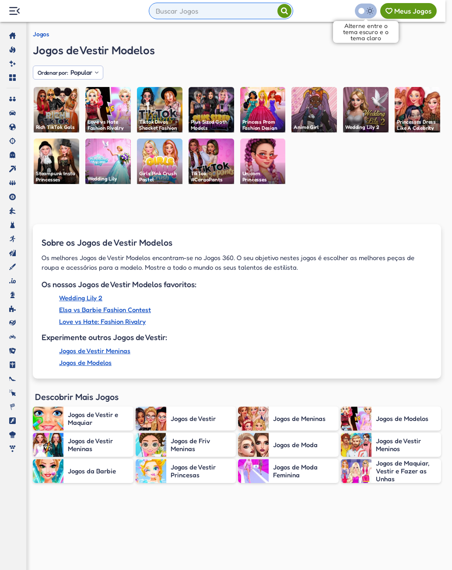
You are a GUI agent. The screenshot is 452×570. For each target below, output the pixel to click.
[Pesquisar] (284, 11)
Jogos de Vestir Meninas (94, 351)
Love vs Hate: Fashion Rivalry (102, 321)
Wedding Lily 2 (80, 298)
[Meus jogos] (408, 11)
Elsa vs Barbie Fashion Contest (105, 310)
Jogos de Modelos (85, 362)
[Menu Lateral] (14, 11)
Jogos (41, 34)
